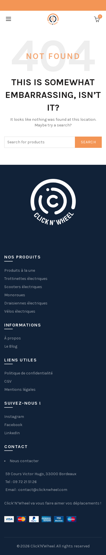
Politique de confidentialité (28, 373)
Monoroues (14, 295)
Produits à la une (19, 270)
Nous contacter (24, 461)
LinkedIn (12, 433)
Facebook (13, 424)
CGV (8, 381)
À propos (12, 338)
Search (88, 142)
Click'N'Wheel (43, 546)
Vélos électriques (19, 311)
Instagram (14, 416)
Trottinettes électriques (25, 278)
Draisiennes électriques (25, 303)
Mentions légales (20, 389)
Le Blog (10, 346)
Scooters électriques (23, 286)
